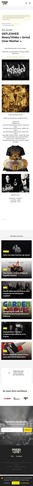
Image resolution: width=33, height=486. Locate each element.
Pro (12, 456)
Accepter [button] (15, 483)
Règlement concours (20, 466)
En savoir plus (25, 483)
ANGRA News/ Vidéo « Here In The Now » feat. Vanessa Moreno (16, 373)
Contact (19, 456)
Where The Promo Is (16, 23)
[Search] (26, 3)
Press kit (9, 466)
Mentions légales (16, 469)
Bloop (17, 464)
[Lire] (14, 80)
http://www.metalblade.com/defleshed (15, 57)
